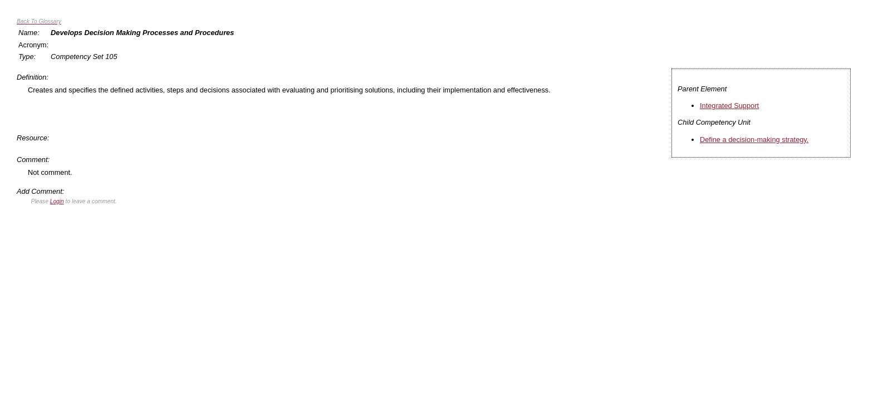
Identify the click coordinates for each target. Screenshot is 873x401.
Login (57, 201)
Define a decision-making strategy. (754, 139)
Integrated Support (729, 105)
